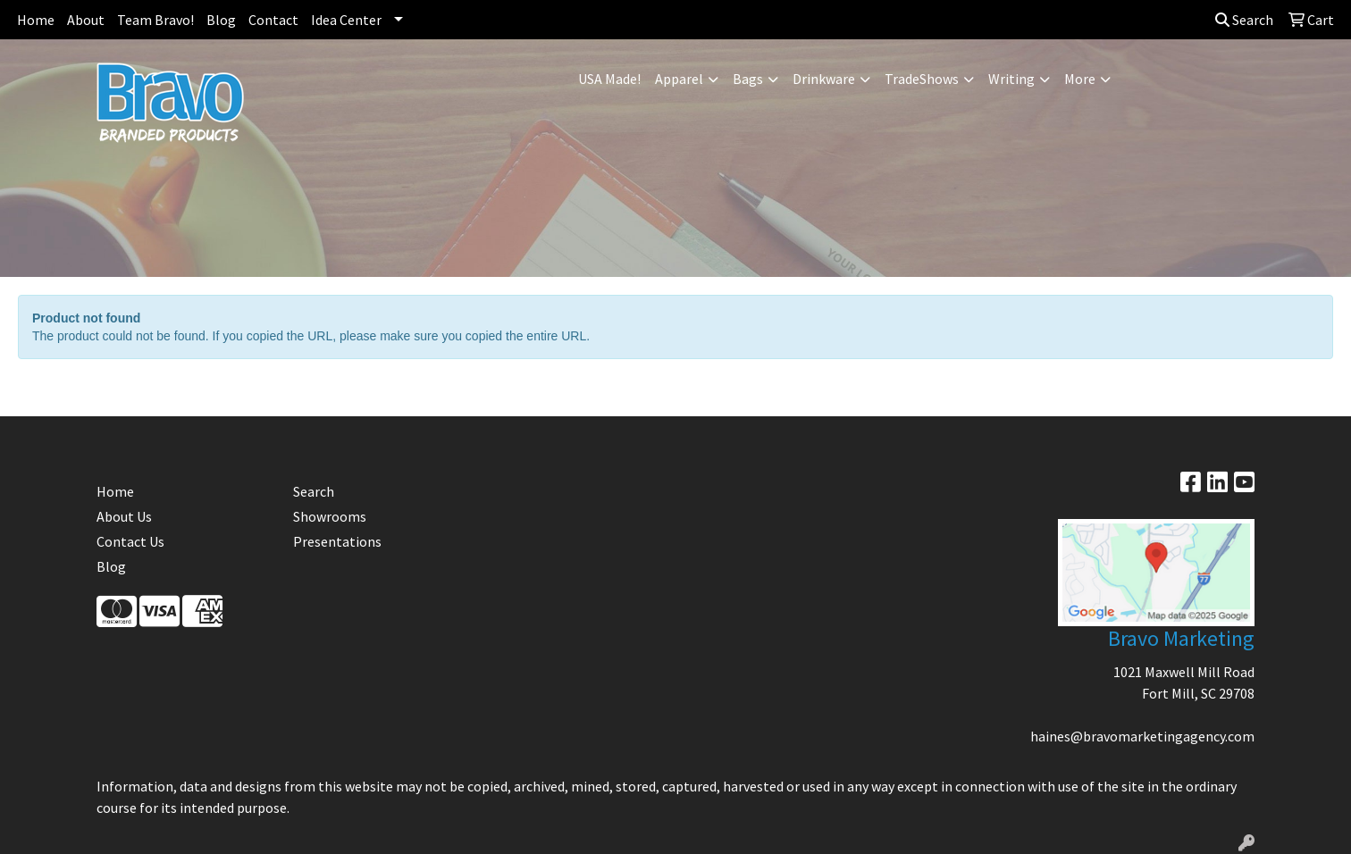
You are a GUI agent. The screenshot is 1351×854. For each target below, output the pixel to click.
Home (36, 20)
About (86, 20)
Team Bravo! (155, 20)
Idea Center (346, 20)
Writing (1011, 79)
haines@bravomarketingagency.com (1142, 736)
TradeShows (922, 79)
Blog (221, 20)
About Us (124, 516)
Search (1244, 20)
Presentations (337, 541)
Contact (273, 20)
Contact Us (130, 541)
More (1079, 79)
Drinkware (824, 79)
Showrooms (329, 516)
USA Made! (609, 79)
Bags (748, 79)
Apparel (679, 79)
